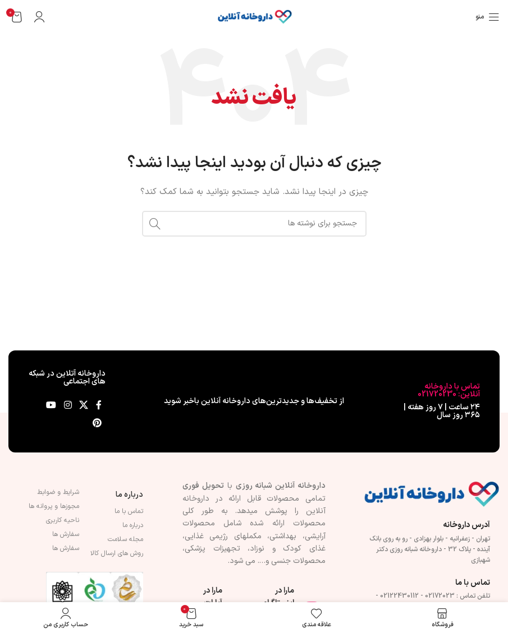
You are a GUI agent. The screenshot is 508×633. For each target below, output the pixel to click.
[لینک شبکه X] (83, 406)
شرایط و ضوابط (58, 492)
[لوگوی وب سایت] (254, 16)
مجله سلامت (125, 539)
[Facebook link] (99, 406)
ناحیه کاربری (62, 520)
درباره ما (129, 495)
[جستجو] (254, 224)
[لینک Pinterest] (97, 424)
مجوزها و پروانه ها (54, 506)
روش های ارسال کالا (116, 553)
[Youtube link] (51, 406)
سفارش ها (65, 534)
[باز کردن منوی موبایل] (487, 17)
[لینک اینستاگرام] (67, 406)
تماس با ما (129, 511)
